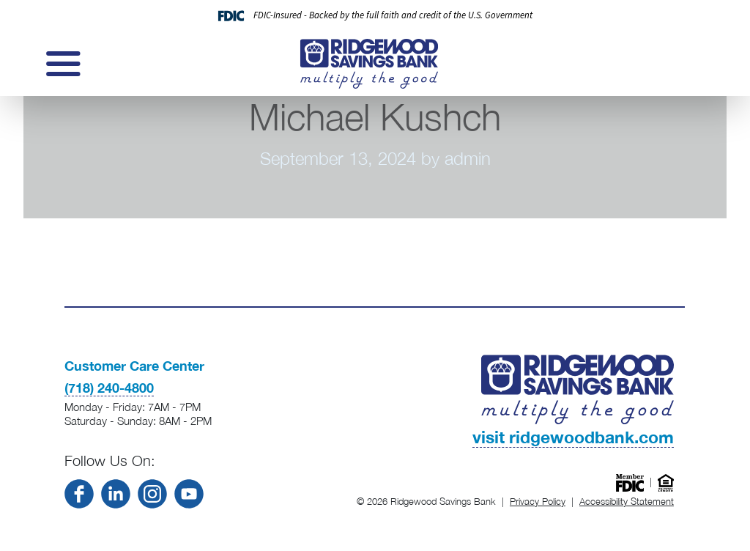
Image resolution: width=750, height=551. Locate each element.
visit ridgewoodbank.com (573, 436)
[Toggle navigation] (61, 63)
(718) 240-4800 (109, 388)
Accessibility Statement (626, 501)
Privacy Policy (537, 501)
